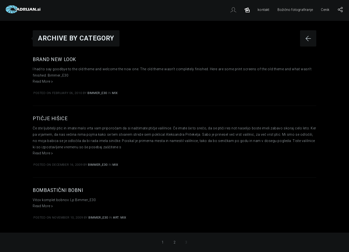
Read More (43, 81)
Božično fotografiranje (295, 10)
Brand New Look (54, 59)
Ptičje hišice (50, 118)
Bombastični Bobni (58, 190)
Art (116, 217)
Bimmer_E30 (97, 93)
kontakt (263, 10)
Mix (115, 93)
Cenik (325, 10)
